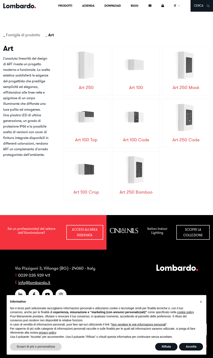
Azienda (88, 6)
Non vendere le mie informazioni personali (138, 324)
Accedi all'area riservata (85, 232)
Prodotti (65, 6)
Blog (135, 6)
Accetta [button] (191, 346)
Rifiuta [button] (166, 346)
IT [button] (177, 6)
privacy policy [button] (47, 332)
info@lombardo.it (34, 282)
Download (112, 6)
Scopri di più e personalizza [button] (36, 346)
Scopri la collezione (193, 232)
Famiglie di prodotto (23, 35)
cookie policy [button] (185, 312)
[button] (201, 301)
